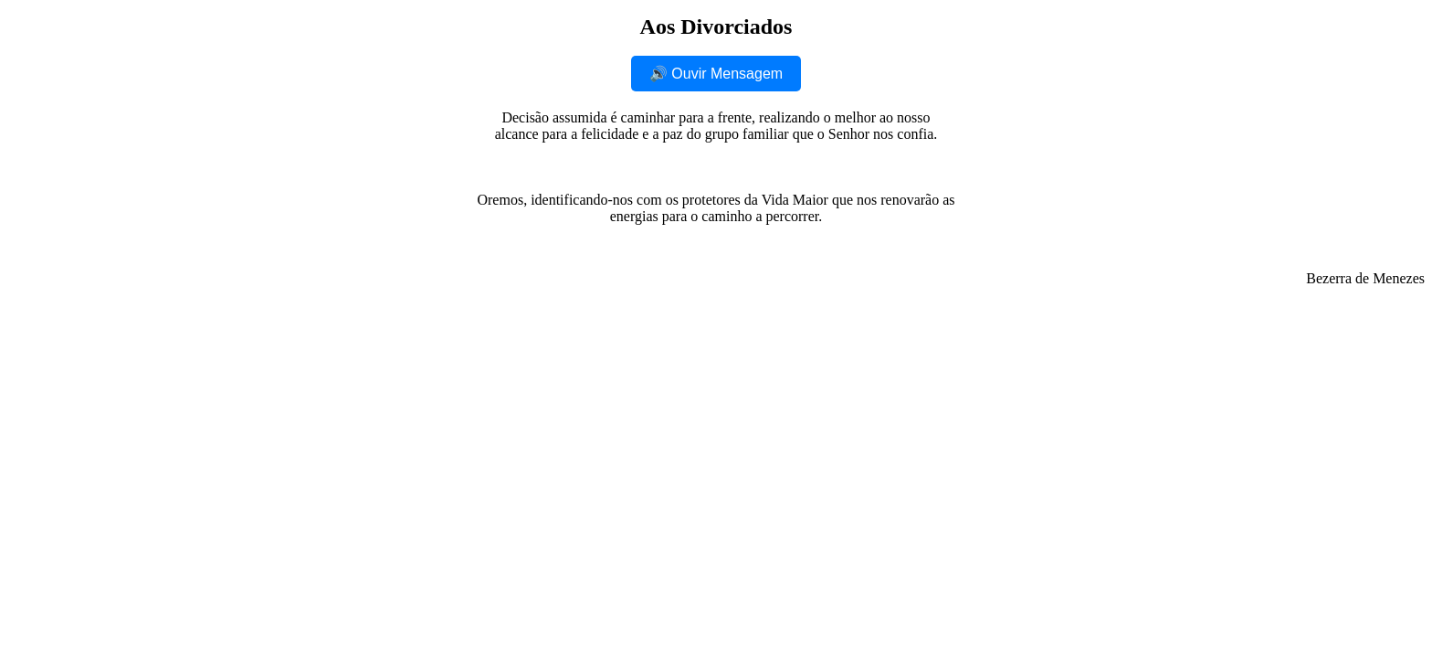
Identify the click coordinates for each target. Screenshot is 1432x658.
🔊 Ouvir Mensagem (716, 73)
